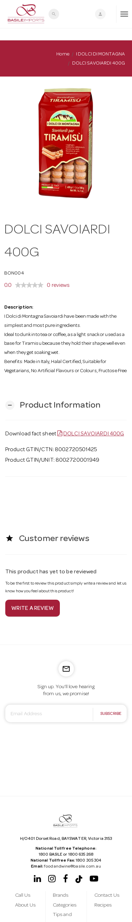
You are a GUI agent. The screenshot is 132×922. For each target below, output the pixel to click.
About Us (25, 905)
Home (62, 54)
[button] (52, 405)
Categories (64, 905)
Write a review (32, 609)
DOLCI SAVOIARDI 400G (93, 434)
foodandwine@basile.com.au (72, 867)
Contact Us (106, 895)
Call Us (23, 895)
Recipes (103, 905)
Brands (61, 895)
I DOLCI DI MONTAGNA (100, 54)
